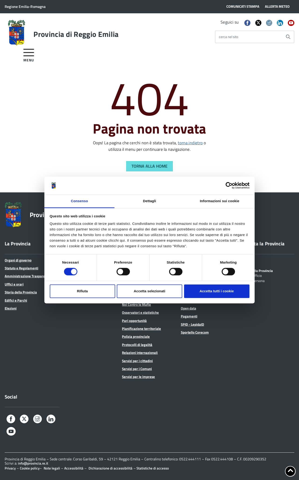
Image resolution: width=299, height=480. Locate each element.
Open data (188, 308)
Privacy (10, 468)
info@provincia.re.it (33, 463)
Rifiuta (82, 291)
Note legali (52, 468)
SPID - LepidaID (192, 324)
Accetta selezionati (149, 291)
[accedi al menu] (28, 54)
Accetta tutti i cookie (216, 291)
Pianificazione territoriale (141, 328)
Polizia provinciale (136, 336)
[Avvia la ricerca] (288, 37)
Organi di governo (18, 260)
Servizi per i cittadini (137, 361)
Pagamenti (189, 316)
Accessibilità (73, 468)
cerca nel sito (228, 37)
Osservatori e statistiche (140, 312)
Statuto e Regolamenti (21, 268)
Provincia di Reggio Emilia (75, 34)
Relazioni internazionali (140, 352)
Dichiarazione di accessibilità (110, 468)
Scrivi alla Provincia (258, 270)
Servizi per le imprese (138, 376)
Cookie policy (29, 468)
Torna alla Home (150, 166)
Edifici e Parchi (16, 300)
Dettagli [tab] (149, 201)
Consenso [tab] (79, 201)
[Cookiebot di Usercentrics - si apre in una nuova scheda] (229, 185)
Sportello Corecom (195, 332)
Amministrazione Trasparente (27, 276)
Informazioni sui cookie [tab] (219, 201)
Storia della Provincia (21, 292)
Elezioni (11, 308)
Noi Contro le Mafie (136, 304)
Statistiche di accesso (152, 468)
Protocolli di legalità (137, 344)
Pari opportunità (134, 320)
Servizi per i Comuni (137, 368)
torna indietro (190, 143)
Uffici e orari (14, 284)
